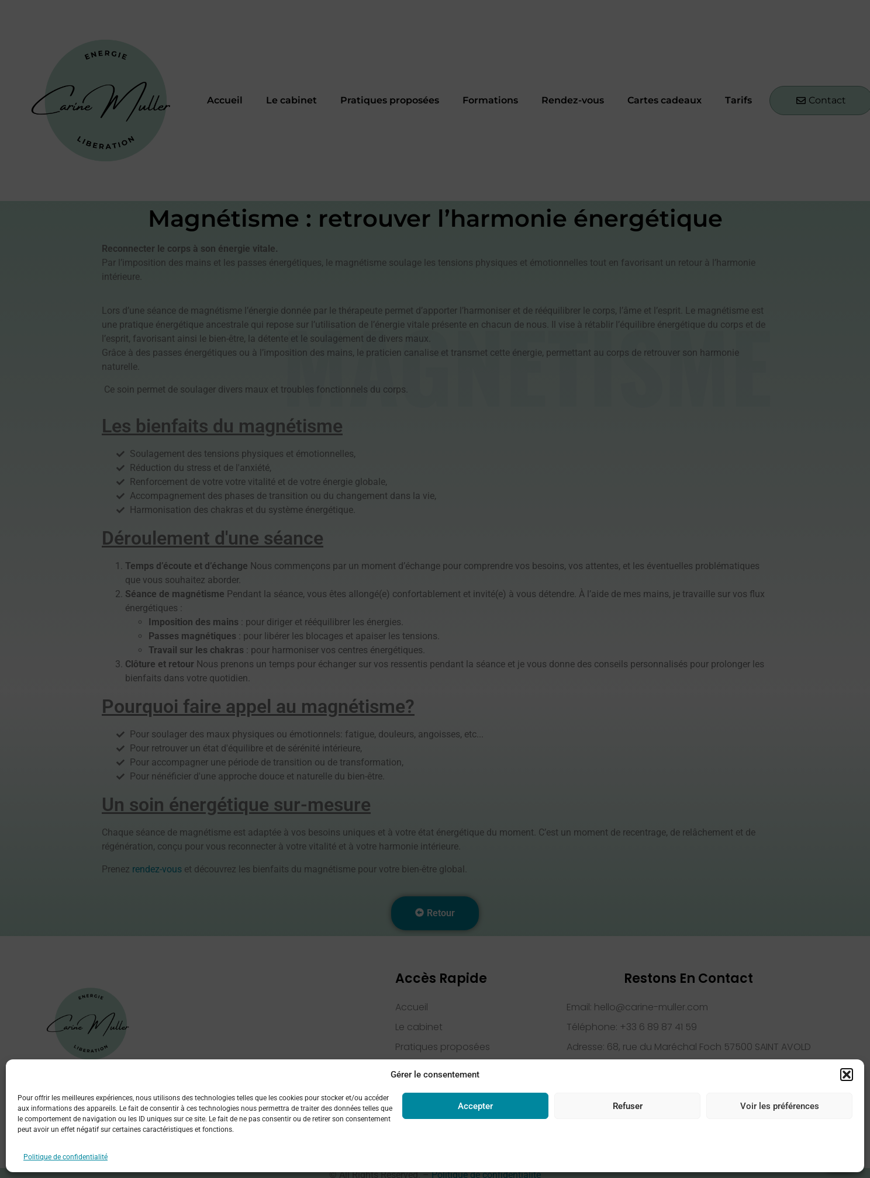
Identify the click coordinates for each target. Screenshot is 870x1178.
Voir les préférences (779, 1106)
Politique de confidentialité (65, 1157)
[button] (846, 1074)
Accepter (475, 1106)
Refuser (628, 1106)
